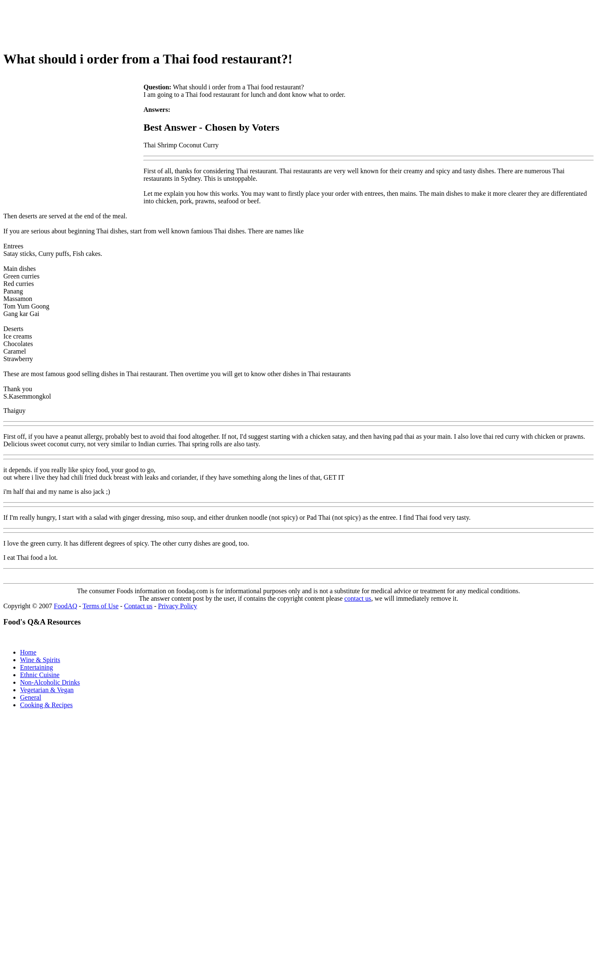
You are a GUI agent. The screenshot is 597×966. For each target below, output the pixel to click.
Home (28, 652)
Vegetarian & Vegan (47, 689)
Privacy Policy (177, 605)
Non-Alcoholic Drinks (50, 682)
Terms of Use (100, 605)
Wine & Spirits (40, 659)
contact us (357, 598)
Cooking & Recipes (46, 704)
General (30, 697)
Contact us (138, 605)
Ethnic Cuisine (40, 674)
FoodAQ (65, 605)
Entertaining (36, 667)
